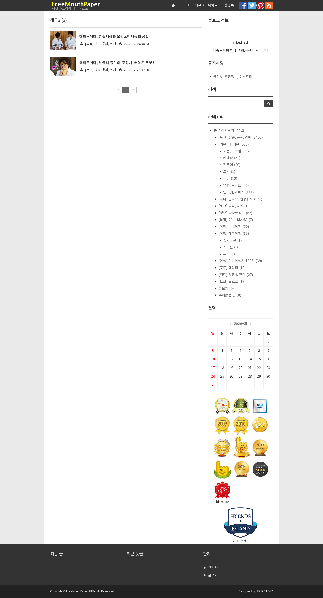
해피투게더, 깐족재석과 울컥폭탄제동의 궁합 (114, 37)
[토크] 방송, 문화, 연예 (100, 44)
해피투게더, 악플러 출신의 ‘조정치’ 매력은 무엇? (116, 63)
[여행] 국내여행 (233, 227)
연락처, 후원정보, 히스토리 (232, 77)
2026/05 (240, 324)
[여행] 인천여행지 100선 (240, 261)
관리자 (213, 568)
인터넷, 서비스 (238, 192)
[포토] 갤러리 (232, 268)
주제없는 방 (229, 295)
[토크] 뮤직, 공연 (234, 206)
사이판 (231, 247)
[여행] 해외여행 (233, 234)
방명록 (229, 5)
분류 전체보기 (229, 131)
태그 (181, 5)
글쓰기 (213, 575)
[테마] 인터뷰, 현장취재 (240, 199)
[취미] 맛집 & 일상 (235, 275)
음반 (229, 179)
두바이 (230, 254)
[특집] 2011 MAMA (235, 220)
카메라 (231, 158)
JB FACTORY (264, 591)
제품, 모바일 (236, 151)
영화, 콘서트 (235, 186)
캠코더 (231, 165)
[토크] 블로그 (232, 282)
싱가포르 (232, 240)
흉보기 (226, 289)
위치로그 (214, 5)
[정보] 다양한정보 (235, 213)
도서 (228, 172)
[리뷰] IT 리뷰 (233, 144)
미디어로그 (196, 5)
